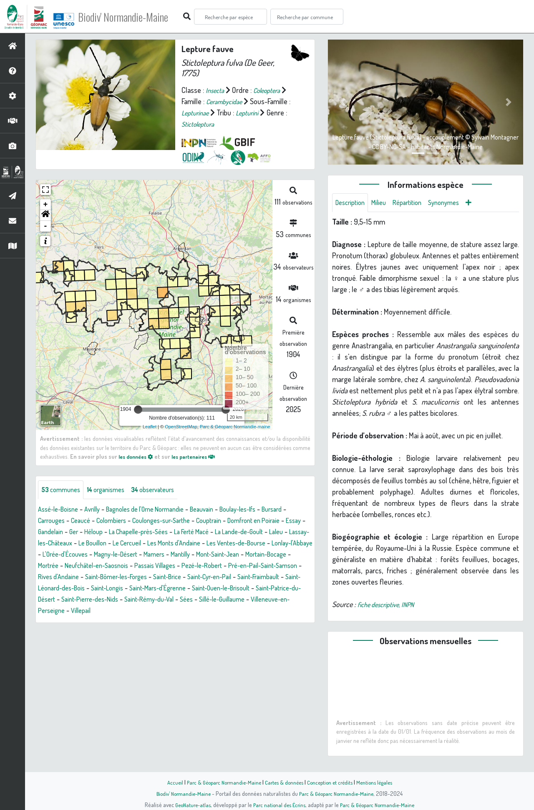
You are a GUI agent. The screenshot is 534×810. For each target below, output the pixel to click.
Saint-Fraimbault (218, 589)
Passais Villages (66, 577)
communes (63, 490)
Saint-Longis (75, 600)
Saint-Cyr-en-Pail (162, 589)
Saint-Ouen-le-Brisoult (203, 600)
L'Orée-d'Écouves (225, 555)
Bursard (49, 521)
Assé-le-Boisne (61, 510)
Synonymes (455, 203)
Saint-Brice (114, 589)
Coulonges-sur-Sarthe (206, 521)
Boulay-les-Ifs (264, 510)
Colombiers (150, 521)
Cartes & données (284, 782)
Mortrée (218, 566)
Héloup (158, 533)
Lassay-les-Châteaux (144, 544)
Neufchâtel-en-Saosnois (272, 566)
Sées (204, 611)
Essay (82, 533)
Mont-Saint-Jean (121, 566)
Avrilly (99, 510)
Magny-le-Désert (282, 555)
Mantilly (79, 566)
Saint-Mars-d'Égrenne (131, 600)
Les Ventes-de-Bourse (106, 555)
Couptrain (260, 521)
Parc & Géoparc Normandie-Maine (219, 782)
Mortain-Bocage (176, 566)
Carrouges (83, 521)
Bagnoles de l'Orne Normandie (159, 510)
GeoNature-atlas (188, 804)
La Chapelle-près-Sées (209, 533)
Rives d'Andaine (255, 577)
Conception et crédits (332, 782)
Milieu (383, 203)
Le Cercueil (237, 544)
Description (352, 203)
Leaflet (149, 426)
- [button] (45, 226)
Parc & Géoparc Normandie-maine (235, 426)
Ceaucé (116, 521)
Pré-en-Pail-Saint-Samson (187, 577)
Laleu (99, 544)
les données (138, 456)
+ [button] (45, 205)
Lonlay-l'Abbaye (169, 555)
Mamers (50, 566)
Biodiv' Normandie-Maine (137, 16)
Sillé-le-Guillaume (244, 611)
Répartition (415, 203)
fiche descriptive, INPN (390, 605)
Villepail (96, 623)
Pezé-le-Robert (119, 577)
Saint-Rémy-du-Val (163, 611)
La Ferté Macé (269, 533)
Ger (136, 533)
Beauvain (223, 510)
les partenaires (201, 456)
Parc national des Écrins (278, 804)
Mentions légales (380, 782)
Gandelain (111, 533)
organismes (112, 490)
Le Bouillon (198, 544)
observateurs (165, 490)
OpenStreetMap (181, 426)
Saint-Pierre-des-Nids (96, 611)
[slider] (138, 409)
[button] (45, 215)
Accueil (167, 782)
